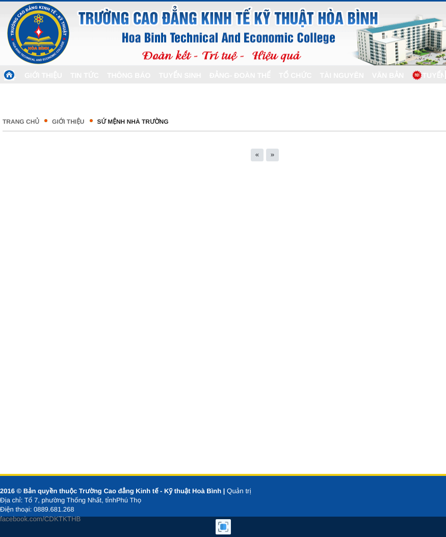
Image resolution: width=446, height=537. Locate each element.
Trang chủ (21, 121)
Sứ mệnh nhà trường (133, 121)
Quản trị (239, 491)
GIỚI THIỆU (68, 121)
